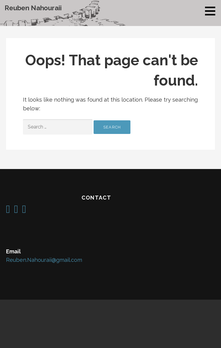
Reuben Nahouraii (33, 8)
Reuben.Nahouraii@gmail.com (44, 260)
